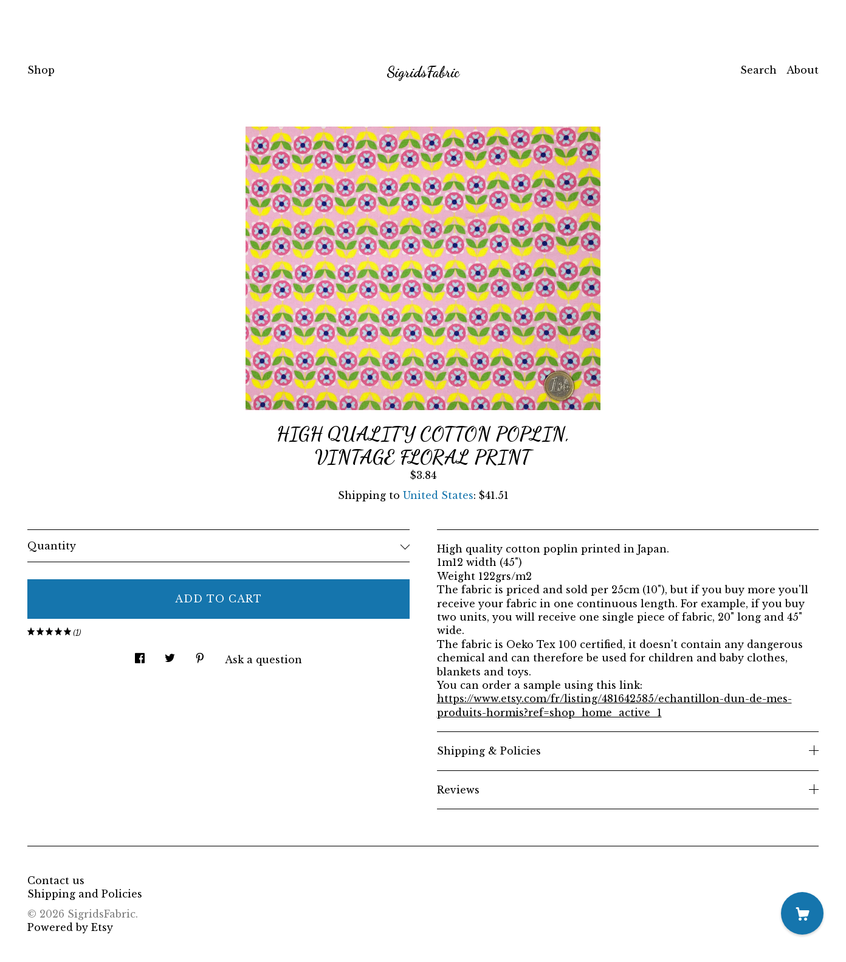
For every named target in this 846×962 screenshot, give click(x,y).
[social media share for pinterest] (200, 654)
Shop (41, 70)
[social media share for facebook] (140, 654)
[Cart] (802, 913)
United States (438, 495)
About (802, 70)
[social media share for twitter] (170, 654)
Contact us (55, 880)
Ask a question (263, 660)
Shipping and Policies (84, 894)
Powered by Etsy (70, 927)
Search (758, 70)
